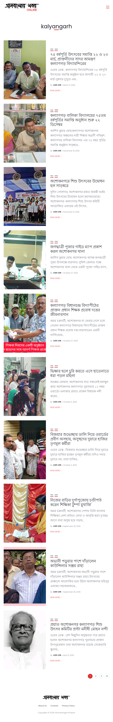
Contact (54, 705)
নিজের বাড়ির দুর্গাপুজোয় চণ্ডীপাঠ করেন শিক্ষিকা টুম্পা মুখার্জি (76, 502)
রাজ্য (56, 49)
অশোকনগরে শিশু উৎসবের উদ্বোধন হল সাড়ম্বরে (77, 183)
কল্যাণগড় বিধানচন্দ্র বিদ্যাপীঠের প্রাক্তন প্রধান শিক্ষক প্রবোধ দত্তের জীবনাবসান (75, 310)
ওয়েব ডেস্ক (57, 85)
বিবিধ (56, 110)
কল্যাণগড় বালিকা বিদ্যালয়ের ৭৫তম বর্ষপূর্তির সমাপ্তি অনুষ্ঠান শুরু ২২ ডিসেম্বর (78, 120)
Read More (55, 90)
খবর (51, 49)
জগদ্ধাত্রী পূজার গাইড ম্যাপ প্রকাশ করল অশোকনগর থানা (76, 249)
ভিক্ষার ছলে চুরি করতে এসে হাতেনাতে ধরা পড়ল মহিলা (79, 373)
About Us (42, 705)
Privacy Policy (68, 705)
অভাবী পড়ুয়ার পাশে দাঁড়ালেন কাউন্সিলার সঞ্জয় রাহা (73, 563)
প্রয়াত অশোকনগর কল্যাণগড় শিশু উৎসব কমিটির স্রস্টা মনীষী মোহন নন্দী (79, 627)
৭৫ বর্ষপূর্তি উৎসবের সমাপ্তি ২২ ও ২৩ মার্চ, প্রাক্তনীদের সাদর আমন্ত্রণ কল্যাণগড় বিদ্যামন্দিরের (79, 59)
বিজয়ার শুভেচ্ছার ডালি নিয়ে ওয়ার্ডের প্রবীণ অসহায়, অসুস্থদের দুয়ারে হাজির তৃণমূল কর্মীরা (79, 439)
